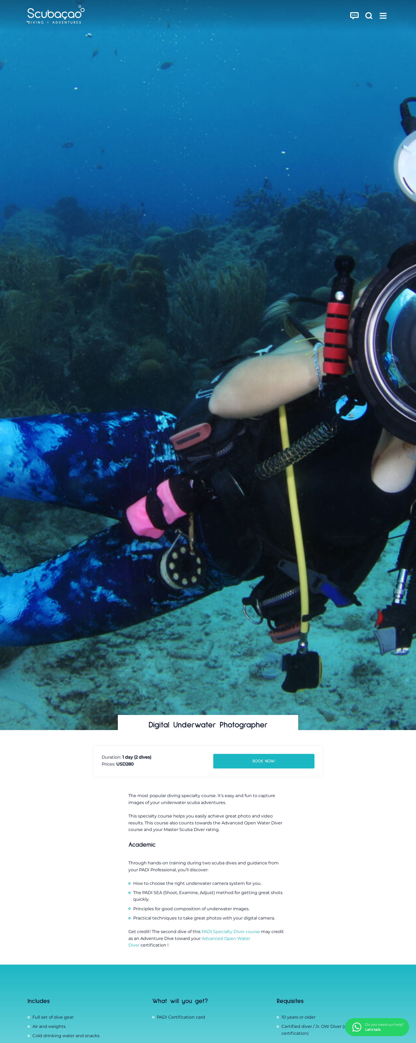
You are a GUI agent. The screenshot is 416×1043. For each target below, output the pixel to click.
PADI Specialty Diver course (231, 931)
